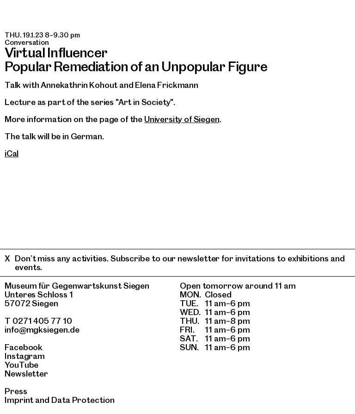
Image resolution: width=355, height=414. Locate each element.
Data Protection (83, 400)
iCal (11, 153)
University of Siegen (182, 119)
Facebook (24, 347)
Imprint (19, 400)
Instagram (25, 356)
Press (16, 391)
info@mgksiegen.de (42, 329)
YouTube (21, 365)
